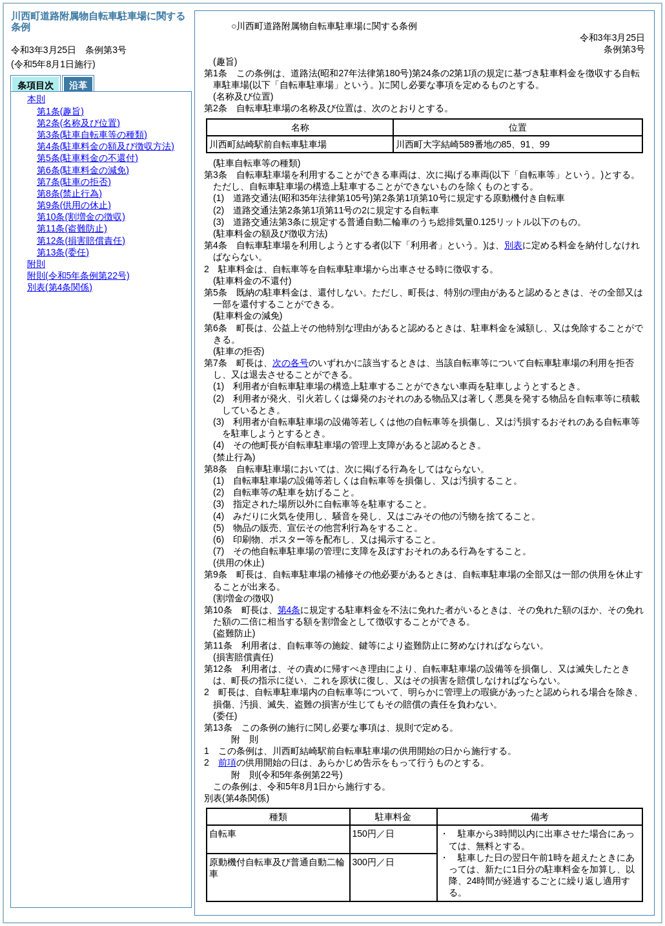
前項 (227, 762)
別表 (513, 245)
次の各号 (290, 363)
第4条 (289, 610)
